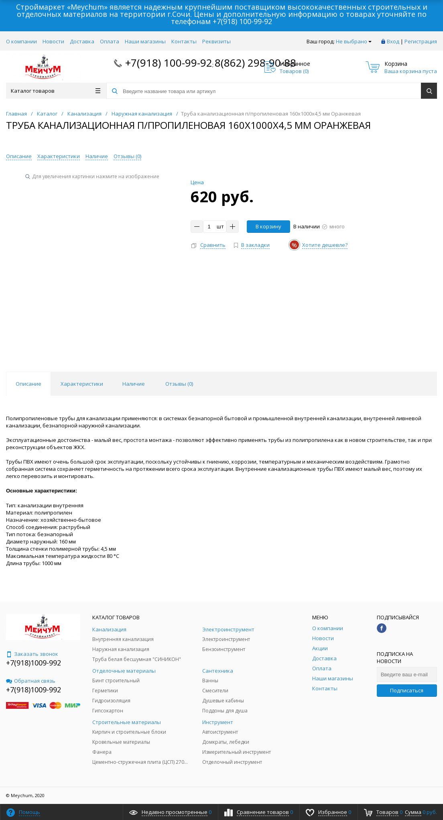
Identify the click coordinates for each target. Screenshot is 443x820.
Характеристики (58, 156)
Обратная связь (30, 680)
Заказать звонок (32, 653)
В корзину (268, 226)
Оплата (109, 41)
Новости (53, 41)
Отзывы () (127, 156)
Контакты (184, 41)
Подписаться (406, 690)
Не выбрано (354, 41)
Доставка (82, 41)
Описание (19, 156)
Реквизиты (216, 41)
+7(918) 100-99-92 (242, 21)
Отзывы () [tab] (179, 383)
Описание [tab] (28, 383)
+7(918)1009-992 (33, 662)
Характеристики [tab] (82, 383)
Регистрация (420, 41)
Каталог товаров (55, 90)
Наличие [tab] (133, 383)
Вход (393, 41)
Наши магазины (145, 41)
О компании (21, 41)
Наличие (96, 156)
